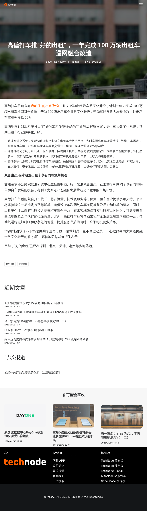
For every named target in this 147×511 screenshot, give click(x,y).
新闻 (77, 62)
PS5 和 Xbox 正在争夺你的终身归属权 (29, 330)
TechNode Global (112, 471)
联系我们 (54, 372)
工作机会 (58, 481)
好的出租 (10, 264)
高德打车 (23, 264)
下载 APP (59, 460)
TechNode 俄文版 (112, 466)
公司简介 (58, 466)
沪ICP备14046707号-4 (92, 497)
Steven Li (95, 62)
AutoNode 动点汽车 (113, 476)
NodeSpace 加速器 (113, 481)
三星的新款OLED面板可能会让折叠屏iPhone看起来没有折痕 (43, 312)
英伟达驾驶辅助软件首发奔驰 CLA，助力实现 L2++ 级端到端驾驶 (46, 339)
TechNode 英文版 (112, 460)
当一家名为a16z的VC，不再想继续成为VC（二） (36, 321)
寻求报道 (58, 471)
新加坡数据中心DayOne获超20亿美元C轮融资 (33, 303)
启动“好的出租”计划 (45, 106)
